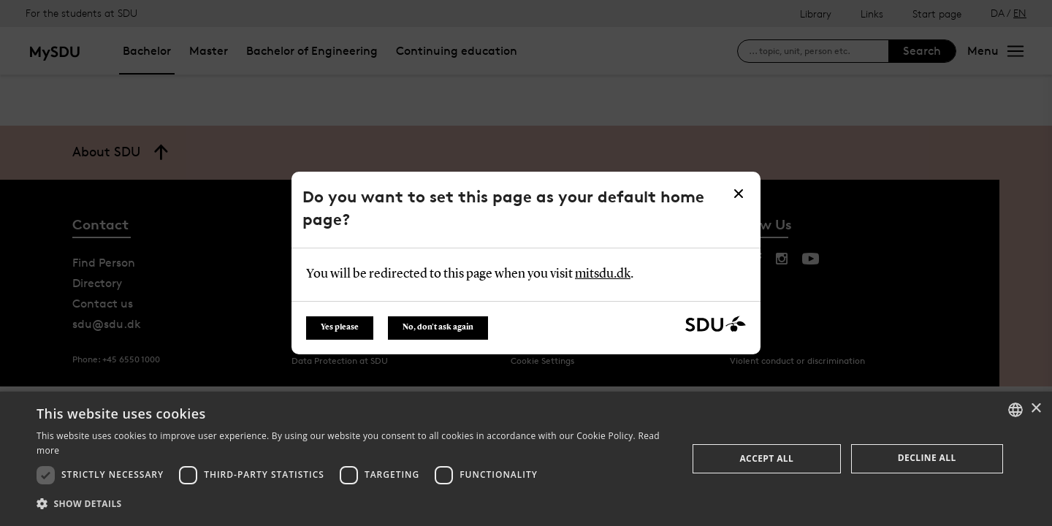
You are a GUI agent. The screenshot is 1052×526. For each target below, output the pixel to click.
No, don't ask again (438, 328)
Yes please (340, 328)
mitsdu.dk (602, 274)
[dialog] (526, 459)
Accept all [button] (766, 458)
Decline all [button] (927, 457)
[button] (352, 504)
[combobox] (1015, 410)
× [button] (1035, 408)
